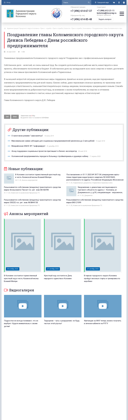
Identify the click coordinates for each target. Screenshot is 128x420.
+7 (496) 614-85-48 (81, 19)
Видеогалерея (19, 290)
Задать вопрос (105, 19)
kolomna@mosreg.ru (106, 13)
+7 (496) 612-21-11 (105, 10)
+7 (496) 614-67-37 (81, 10)
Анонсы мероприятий (26, 213)
